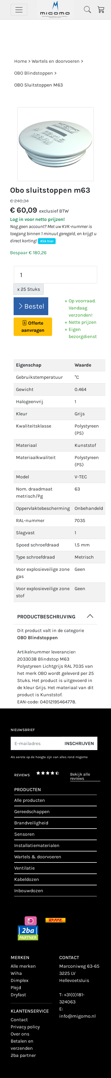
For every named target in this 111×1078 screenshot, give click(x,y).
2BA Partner (23, 1055)
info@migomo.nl (77, 1016)
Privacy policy (25, 1027)
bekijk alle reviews (80, 776)
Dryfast (18, 994)
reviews (22, 775)
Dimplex (19, 980)
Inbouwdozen (28, 890)
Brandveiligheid (31, 823)
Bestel (30, 306)
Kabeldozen (26, 879)
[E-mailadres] (36, 743)
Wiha (16, 973)
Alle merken (23, 966)
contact (19, 1019)
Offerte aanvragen (32, 326)
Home (20, 61)
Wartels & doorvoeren (37, 856)
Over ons (20, 1034)
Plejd (16, 987)
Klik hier (46, 241)
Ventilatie (24, 868)
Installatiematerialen (36, 845)
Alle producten (29, 800)
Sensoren (24, 834)
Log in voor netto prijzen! (37, 219)
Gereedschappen (32, 811)
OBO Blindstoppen (37, 637)
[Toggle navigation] (19, 10)
